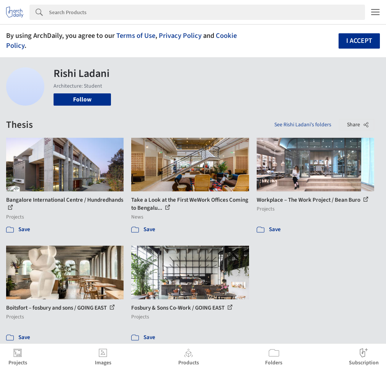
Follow (82, 99)
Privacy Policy (180, 36)
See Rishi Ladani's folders (302, 124)
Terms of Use (135, 36)
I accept (359, 41)
